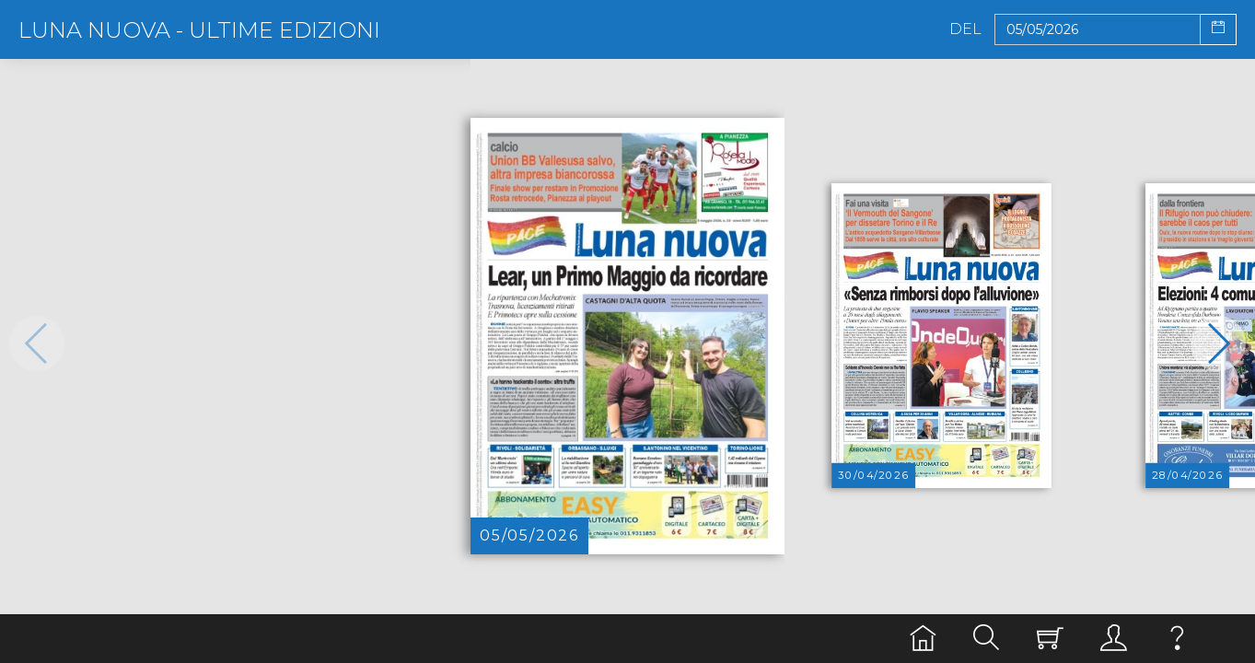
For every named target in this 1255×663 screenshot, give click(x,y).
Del (965, 29)
